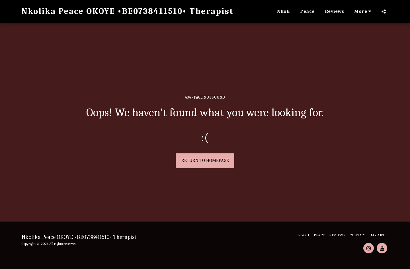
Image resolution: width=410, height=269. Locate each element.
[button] (383, 11)
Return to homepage (205, 160)
